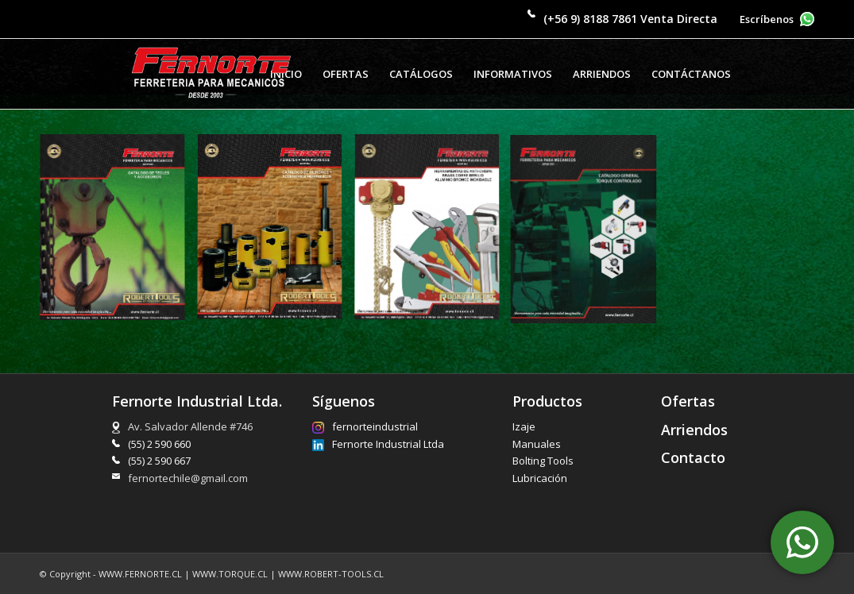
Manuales (536, 444)
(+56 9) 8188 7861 (590, 18)
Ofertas (688, 401)
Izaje (523, 426)
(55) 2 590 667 (159, 460)
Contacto (693, 457)
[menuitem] (345, 74)
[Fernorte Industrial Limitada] (211, 74)
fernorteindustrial (365, 426)
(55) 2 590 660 (159, 444)
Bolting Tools (543, 460)
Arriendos (694, 429)
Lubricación (539, 478)
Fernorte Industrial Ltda (378, 444)
